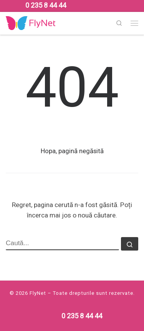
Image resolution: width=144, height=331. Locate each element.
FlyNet (38, 293)
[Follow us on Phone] (45, 5)
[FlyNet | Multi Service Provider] (30, 22)
